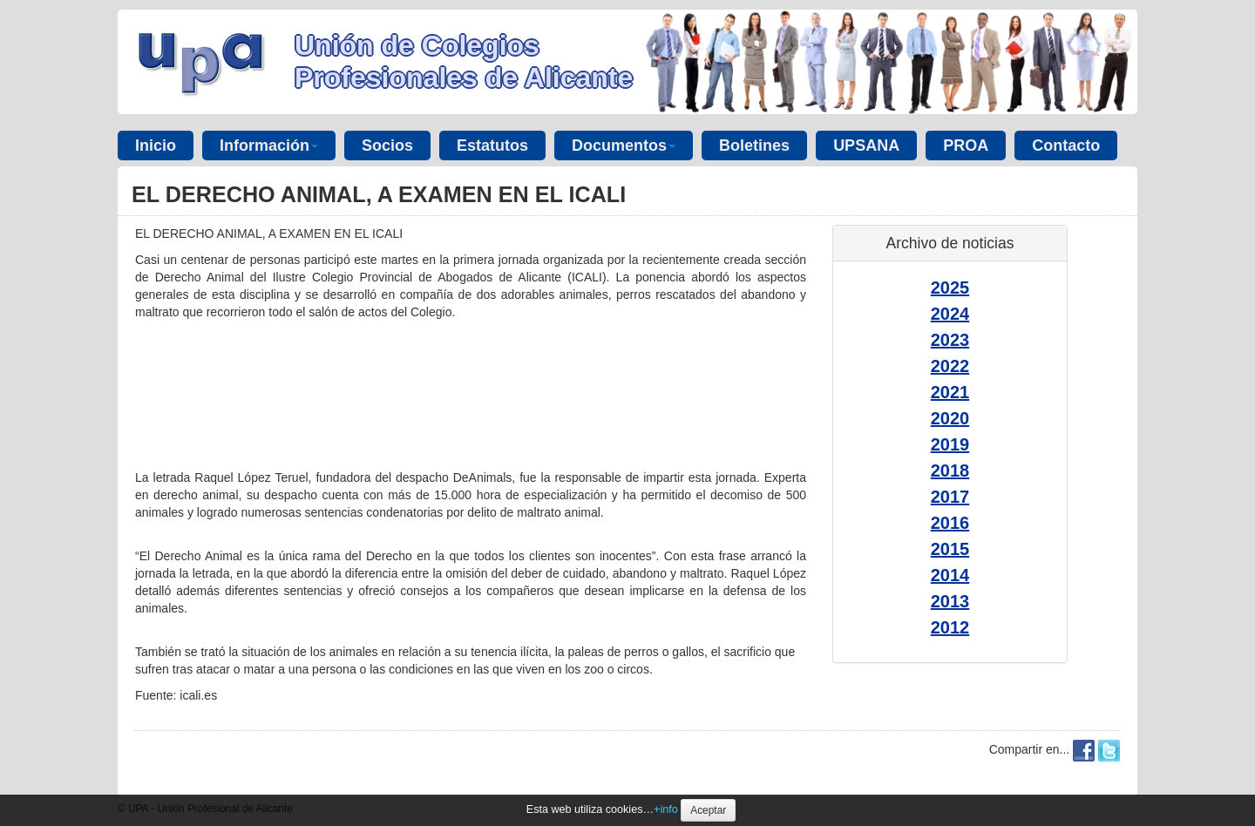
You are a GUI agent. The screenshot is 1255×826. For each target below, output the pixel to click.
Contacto (1066, 145)
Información (269, 145)
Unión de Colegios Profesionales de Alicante (464, 61)
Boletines (754, 145)
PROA (965, 145)
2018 (950, 470)
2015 (950, 549)
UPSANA (866, 145)
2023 (950, 339)
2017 (950, 496)
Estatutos (492, 145)
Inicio (155, 145)
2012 (950, 627)
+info (666, 809)
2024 (950, 313)
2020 (950, 418)
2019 (950, 444)
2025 (950, 287)
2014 (950, 575)
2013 (950, 601)
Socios (387, 145)
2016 (950, 522)
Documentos (623, 145)
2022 (950, 366)
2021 (950, 392)
